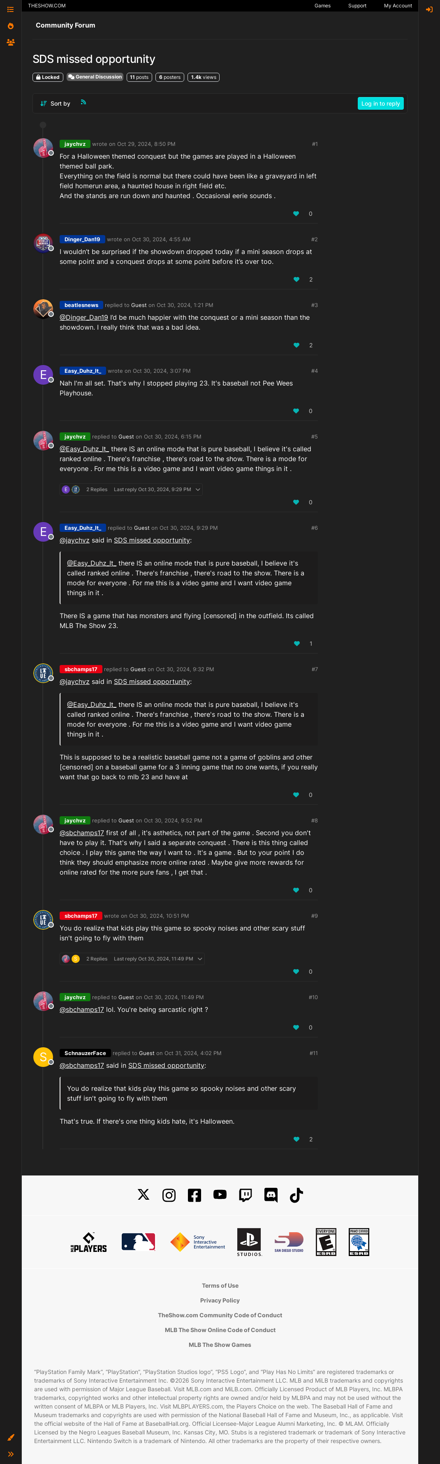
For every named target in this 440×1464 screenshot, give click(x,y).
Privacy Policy (220, 1300)
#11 (314, 1053)
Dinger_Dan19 (82, 239)
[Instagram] (169, 1195)
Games (323, 5)
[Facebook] (194, 1195)
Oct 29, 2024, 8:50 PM (146, 144)
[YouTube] (220, 1195)
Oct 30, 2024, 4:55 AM (161, 239)
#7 (315, 669)
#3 (314, 305)
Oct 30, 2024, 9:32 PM (185, 669)
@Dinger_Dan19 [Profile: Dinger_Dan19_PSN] (84, 317)
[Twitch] (245, 1195)
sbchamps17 (81, 669)
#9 (314, 915)
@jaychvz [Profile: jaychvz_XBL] (75, 540)
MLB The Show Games (220, 1344)
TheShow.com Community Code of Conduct (220, 1315)
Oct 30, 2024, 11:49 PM (174, 997)
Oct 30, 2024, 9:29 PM (189, 527)
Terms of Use (220, 1285)
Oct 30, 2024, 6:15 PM (172, 436)
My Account (398, 5)
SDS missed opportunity (152, 540)
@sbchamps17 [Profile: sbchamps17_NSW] (82, 833)
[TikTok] (296, 1195)
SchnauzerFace (85, 1053)
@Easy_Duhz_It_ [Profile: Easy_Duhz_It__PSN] (84, 449)
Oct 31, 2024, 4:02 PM (193, 1053)
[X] (143, 1195)
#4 (314, 370)
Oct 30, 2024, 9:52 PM (173, 820)
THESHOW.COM (47, 5)
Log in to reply (380, 103)
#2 (314, 239)
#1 (315, 144)
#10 (313, 997)
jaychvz (75, 144)
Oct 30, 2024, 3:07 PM (162, 370)
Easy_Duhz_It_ (83, 370)
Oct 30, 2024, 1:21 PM (185, 305)
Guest (139, 305)
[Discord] (271, 1195)
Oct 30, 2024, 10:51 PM (159, 915)
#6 (314, 527)
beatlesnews (81, 305)
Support (357, 5)
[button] (10, 1437)
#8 (314, 820)
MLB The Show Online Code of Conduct (220, 1329)
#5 (314, 436)
